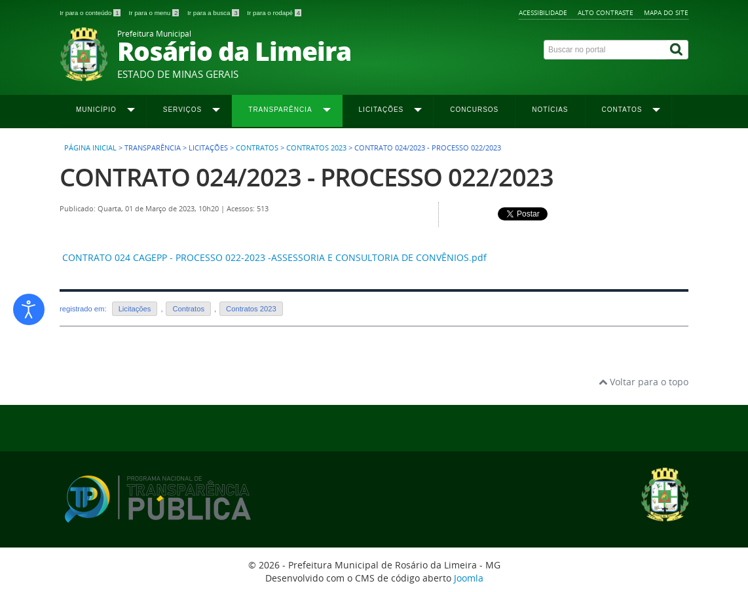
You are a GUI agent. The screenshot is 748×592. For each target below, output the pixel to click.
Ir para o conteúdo (91, 12)
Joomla (468, 578)
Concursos (474, 109)
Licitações (135, 309)
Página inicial (90, 147)
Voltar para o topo (643, 381)
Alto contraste (605, 12)
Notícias (550, 109)
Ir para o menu (154, 12)
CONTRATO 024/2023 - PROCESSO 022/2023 (306, 177)
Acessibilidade (543, 12)
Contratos (257, 147)
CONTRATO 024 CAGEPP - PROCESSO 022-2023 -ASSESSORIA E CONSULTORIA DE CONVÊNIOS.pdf (274, 257)
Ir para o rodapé (274, 12)
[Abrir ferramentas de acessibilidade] (29, 309)
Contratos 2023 (316, 147)
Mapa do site (666, 12)
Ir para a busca (213, 12)
